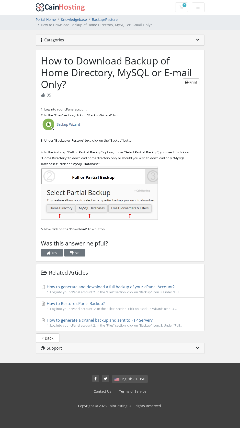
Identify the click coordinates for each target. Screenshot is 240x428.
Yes (52, 252)
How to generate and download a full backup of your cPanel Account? (120, 289)
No (74, 252)
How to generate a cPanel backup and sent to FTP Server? (120, 323)
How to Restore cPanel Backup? (120, 306)
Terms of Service (132, 391)
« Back (47, 338)
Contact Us (102, 391)
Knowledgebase (74, 19)
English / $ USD (129, 379)
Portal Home (46, 19)
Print (191, 82)
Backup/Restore (105, 19)
